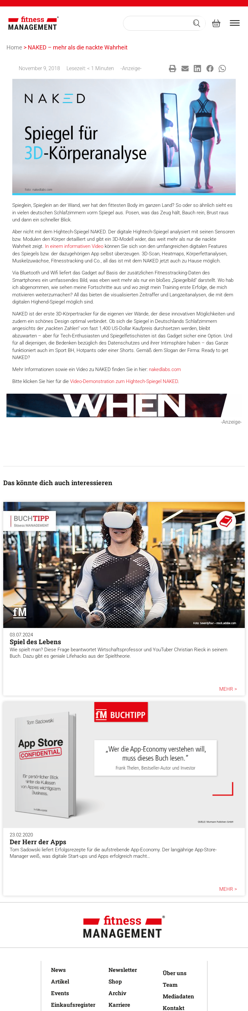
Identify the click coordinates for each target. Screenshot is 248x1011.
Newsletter (122, 970)
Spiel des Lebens (35, 641)
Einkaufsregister (73, 1004)
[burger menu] (235, 23)
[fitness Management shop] (216, 23)
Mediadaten (178, 996)
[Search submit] (196, 23)
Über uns (175, 973)
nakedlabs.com (165, 369)
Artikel (60, 981)
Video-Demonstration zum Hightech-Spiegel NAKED (124, 381)
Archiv (117, 993)
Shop (115, 981)
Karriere (119, 1004)
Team (170, 984)
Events (60, 993)
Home (14, 47)
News (58, 970)
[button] (172, 68)
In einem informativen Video (74, 246)
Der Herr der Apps (38, 841)
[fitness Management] (33, 23)
